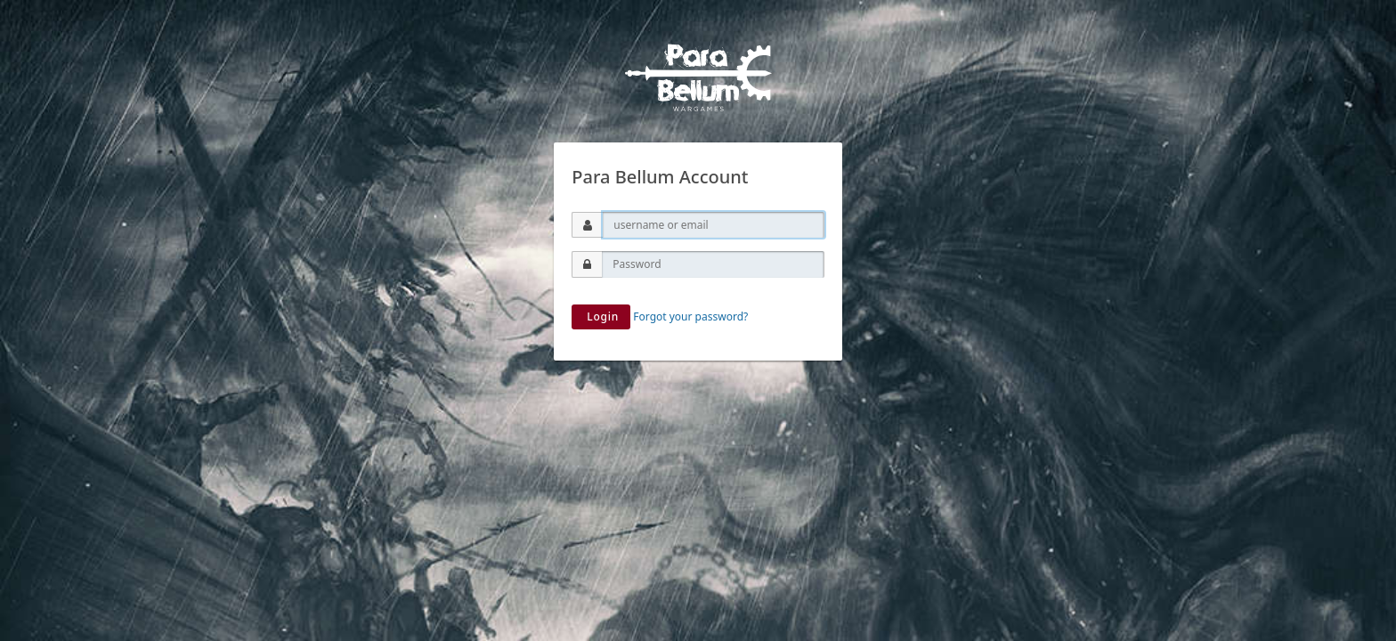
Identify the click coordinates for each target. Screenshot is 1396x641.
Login (601, 316)
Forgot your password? (690, 316)
